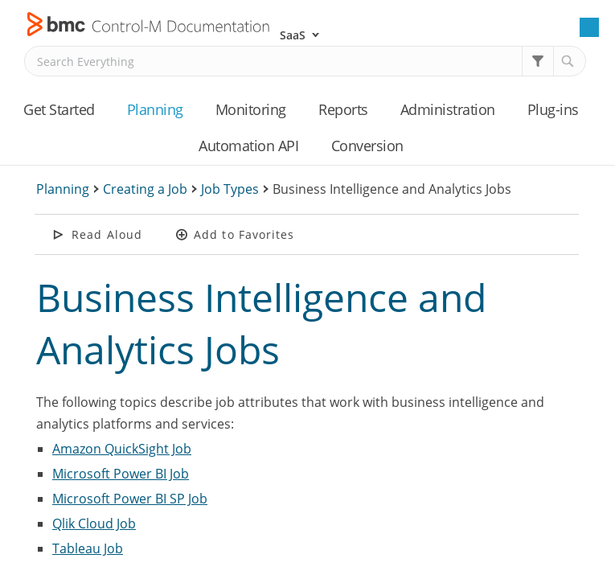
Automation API (248, 145)
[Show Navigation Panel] (589, 27)
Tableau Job (87, 548)
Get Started (59, 109)
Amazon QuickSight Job (121, 449)
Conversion (367, 145)
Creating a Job (145, 189)
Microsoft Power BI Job (120, 473)
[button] (538, 61)
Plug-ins (553, 109)
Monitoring (250, 109)
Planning (155, 109)
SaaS (292, 35)
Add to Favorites (244, 234)
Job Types (230, 189)
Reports (343, 109)
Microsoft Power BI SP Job (129, 498)
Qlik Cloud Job (94, 523)
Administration (447, 109)
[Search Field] (305, 61)
